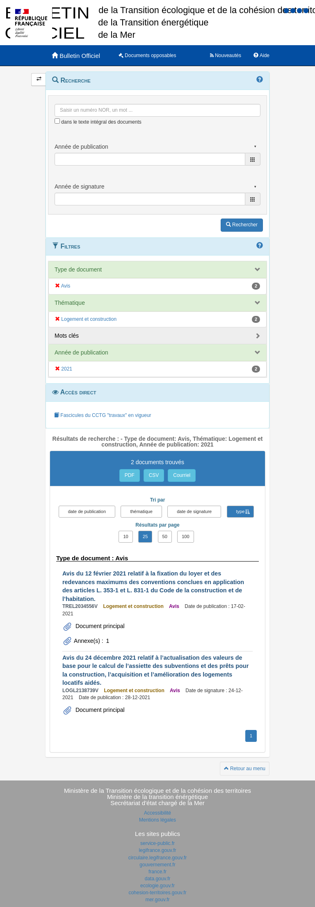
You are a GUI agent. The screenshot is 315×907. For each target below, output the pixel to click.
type (240, 511)
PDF (130, 475)
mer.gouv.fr (157, 899)
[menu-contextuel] (57, 121)
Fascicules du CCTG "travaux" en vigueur (102, 415)
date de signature (194, 511)
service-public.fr (157, 843)
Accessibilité (157, 813)
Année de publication (81, 352)
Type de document (78, 269)
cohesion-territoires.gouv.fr (157, 892)
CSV (154, 475)
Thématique (70, 302)
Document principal (99, 626)
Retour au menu (244, 768)
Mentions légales (157, 820)
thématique (141, 511)
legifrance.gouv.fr (157, 850)
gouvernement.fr (157, 865)
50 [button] (164, 536)
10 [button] (125, 536)
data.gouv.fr (157, 879)
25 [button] (145, 536)
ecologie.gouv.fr (157, 886)
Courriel (181, 475)
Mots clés (67, 335)
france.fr (157, 872)
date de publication (87, 511)
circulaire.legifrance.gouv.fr (157, 858)
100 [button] (185, 536)
